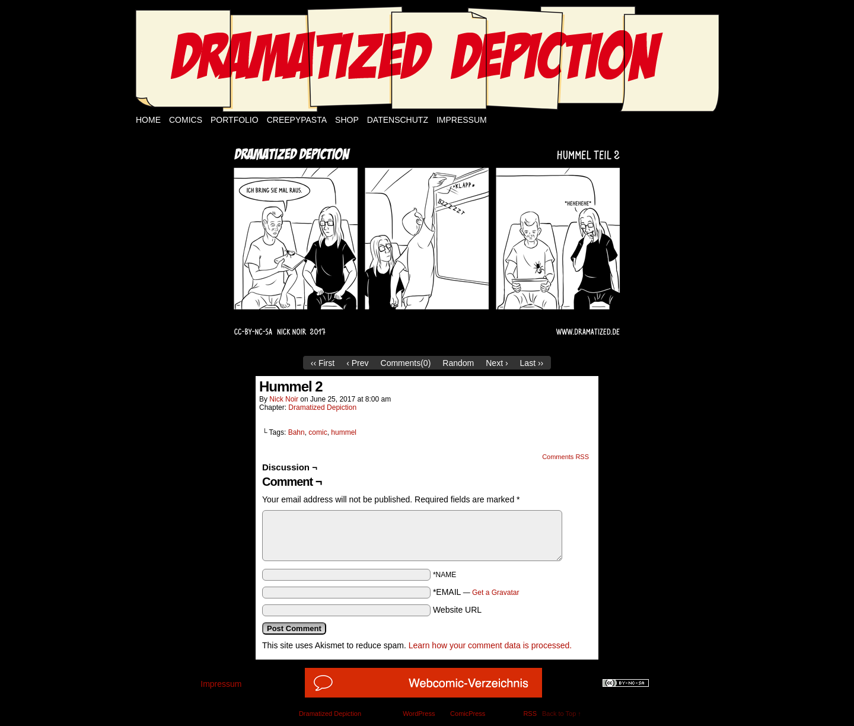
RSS (530, 713)
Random (458, 363)
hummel (343, 432)
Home (148, 120)
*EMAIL (476, 592)
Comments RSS (565, 456)
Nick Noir (283, 399)
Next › (497, 363)
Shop (347, 120)
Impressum (461, 120)
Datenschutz (397, 120)
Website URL (457, 609)
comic (317, 432)
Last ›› (532, 363)
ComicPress (467, 713)
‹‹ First (322, 363)
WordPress (419, 713)
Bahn (296, 432)
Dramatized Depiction (322, 407)
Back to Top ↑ (561, 713)
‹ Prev (357, 363)
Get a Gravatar (495, 592)
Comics (185, 120)
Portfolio (235, 120)
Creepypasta (297, 120)
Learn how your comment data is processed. (490, 645)
